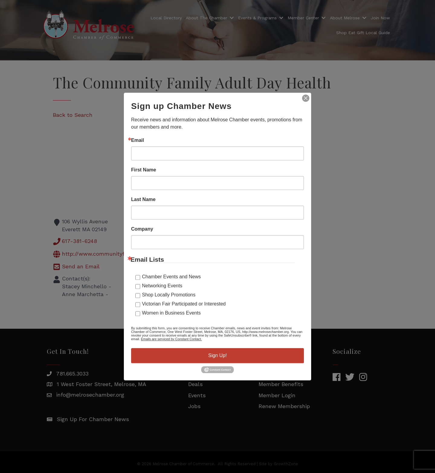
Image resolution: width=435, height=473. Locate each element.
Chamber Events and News (171, 276)
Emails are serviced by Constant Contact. (171, 339)
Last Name (143, 199)
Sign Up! (217, 355)
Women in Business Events (171, 312)
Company (142, 229)
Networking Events (162, 285)
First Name (143, 170)
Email (137, 140)
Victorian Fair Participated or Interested (184, 303)
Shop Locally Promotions (168, 294)
